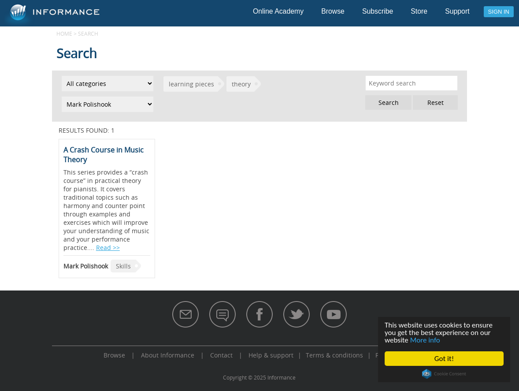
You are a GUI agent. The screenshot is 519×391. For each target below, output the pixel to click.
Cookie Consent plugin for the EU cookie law (444, 374)
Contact (221, 355)
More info (425, 340)
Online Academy (278, 11)
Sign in (498, 11)
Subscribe (377, 11)
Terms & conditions (334, 355)
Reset (435, 102)
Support (457, 11)
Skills (123, 266)
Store (419, 11)
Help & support (270, 355)
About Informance (167, 355)
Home (64, 33)
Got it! (444, 358)
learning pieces (191, 84)
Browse (333, 11)
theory (241, 84)
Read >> (108, 247)
